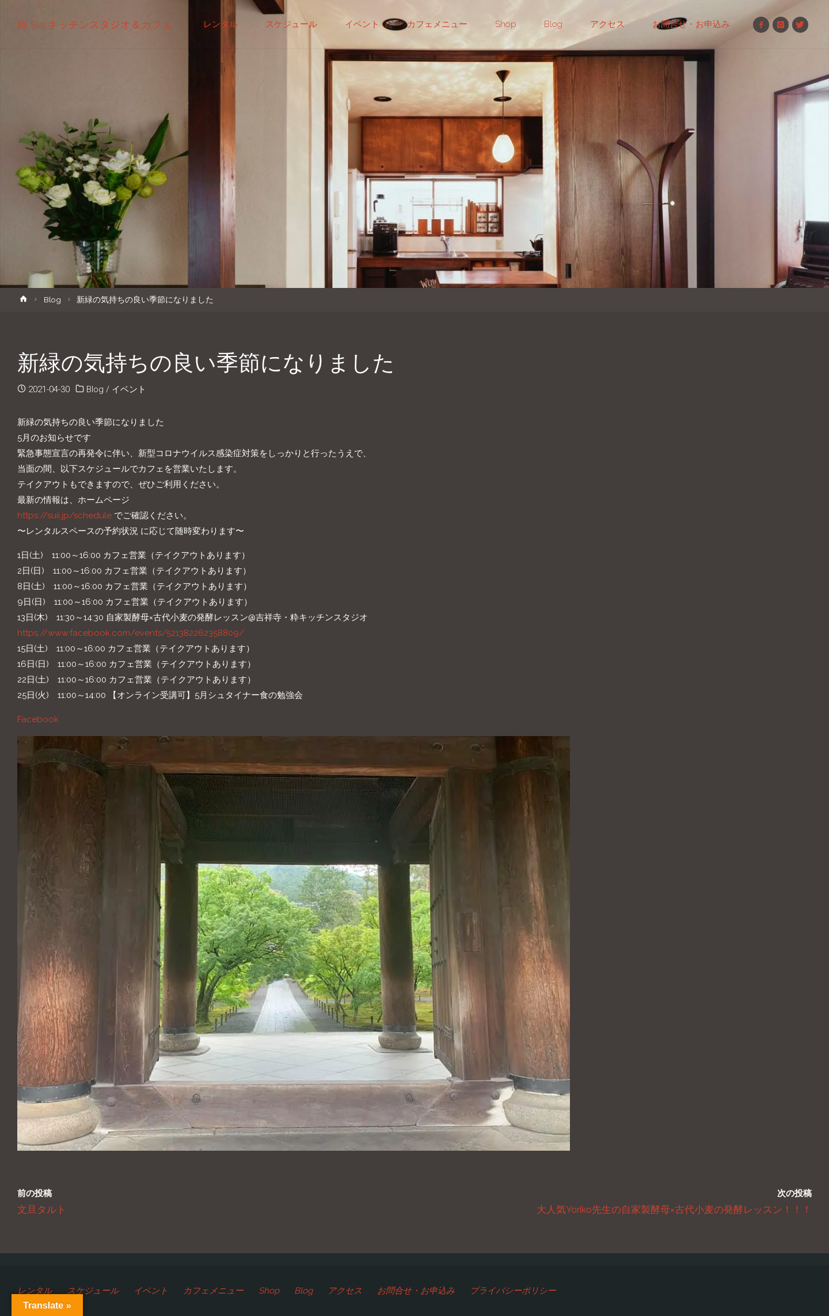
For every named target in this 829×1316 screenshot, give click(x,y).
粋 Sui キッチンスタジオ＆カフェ (94, 24)
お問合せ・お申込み (416, 1290)
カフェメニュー (213, 1290)
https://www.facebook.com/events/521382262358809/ (130, 633)
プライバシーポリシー (513, 1290)
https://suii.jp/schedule (64, 515)
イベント (129, 389)
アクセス (345, 1290)
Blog (52, 299)
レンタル (34, 1290)
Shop (268, 1290)
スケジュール (93, 1290)
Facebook (38, 719)
